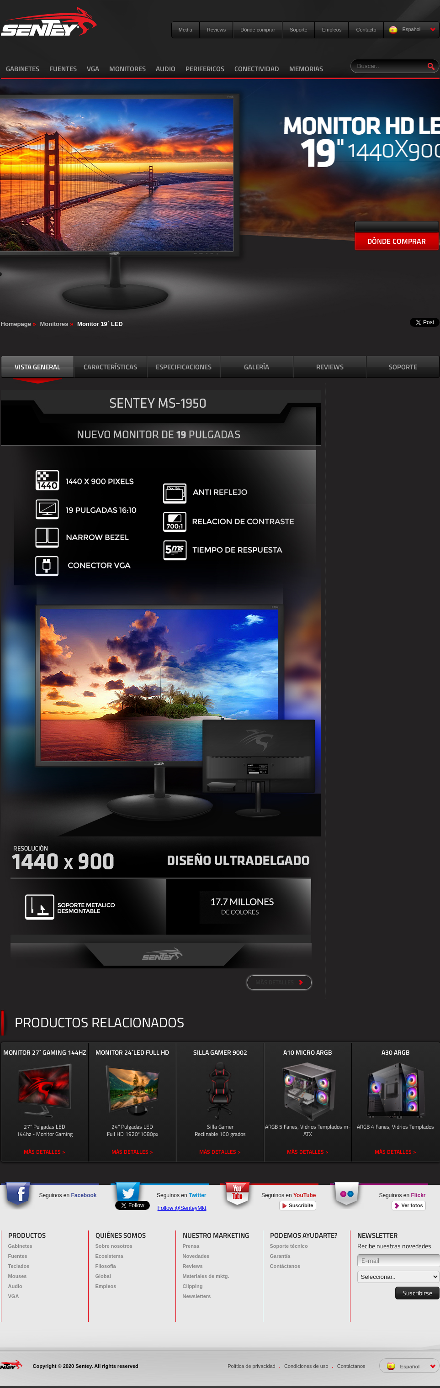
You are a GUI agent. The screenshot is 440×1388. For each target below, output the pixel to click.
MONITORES (127, 68)
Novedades (196, 1256)
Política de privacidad (252, 1366)
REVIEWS (330, 367)
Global (103, 1276)
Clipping (193, 1286)
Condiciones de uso (306, 1366)
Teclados (19, 1266)
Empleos (332, 29)
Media (185, 29)
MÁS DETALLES (279, 982)
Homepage (16, 324)
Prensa (191, 1246)
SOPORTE (403, 367)
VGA (93, 68)
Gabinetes (20, 1246)
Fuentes (17, 1256)
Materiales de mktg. (206, 1276)
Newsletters (197, 1296)
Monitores (54, 324)
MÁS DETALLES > (44, 1151)
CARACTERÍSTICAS (110, 367)
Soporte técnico (289, 1246)
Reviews (216, 29)
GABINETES (22, 68)
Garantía (280, 1256)
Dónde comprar (257, 29)
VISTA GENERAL (37, 367)
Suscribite (297, 1206)
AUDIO (165, 68)
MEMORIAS (306, 68)
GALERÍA (256, 367)
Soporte (298, 29)
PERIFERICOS (205, 68)
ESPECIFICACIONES (184, 367)
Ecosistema (109, 1256)
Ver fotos (408, 1206)
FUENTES (63, 68)
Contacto (366, 29)
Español (412, 30)
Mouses (17, 1276)
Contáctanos (285, 1266)
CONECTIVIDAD (256, 68)
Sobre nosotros (114, 1246)
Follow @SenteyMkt (182, 1208)
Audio (15, 1286)
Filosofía (105, 1266)
